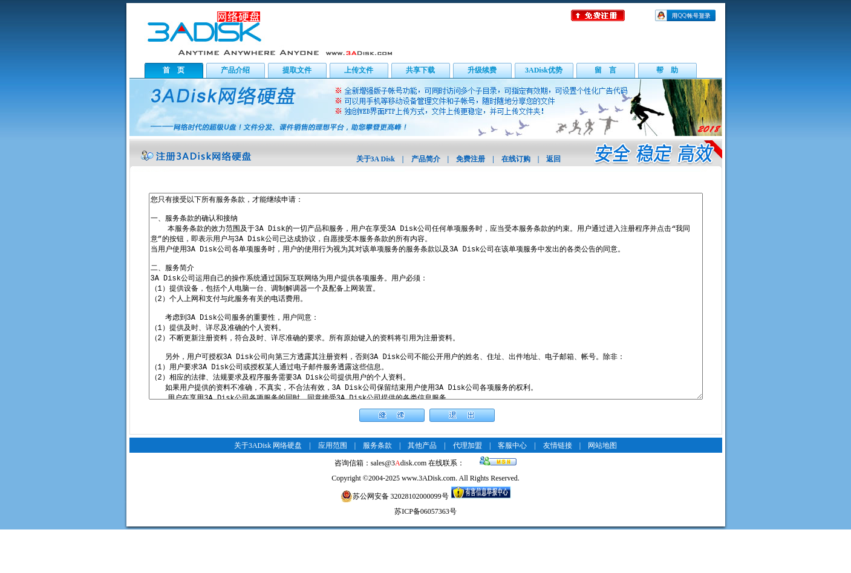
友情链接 (557, 489)
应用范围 (332, 489)
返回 (553, 159)
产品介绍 (235, 70)
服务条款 (377, 489)
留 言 (605, 70)
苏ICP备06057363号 (425, 555)
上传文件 (358, 70)
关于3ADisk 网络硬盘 (268, 489)
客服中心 (512, 489)
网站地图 (602, 489)
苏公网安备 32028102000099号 (395, 540)
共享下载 (420, 70)
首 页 (173, 70)
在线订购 (515, 159)
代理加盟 (467, 489)
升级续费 (482, 70)
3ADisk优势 (543, 70)
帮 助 (667, 70)
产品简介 (425, 159)
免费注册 (470, 159)
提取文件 (296, 70)
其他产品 (422, 489)
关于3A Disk (375, 159)
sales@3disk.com (399, 506)
